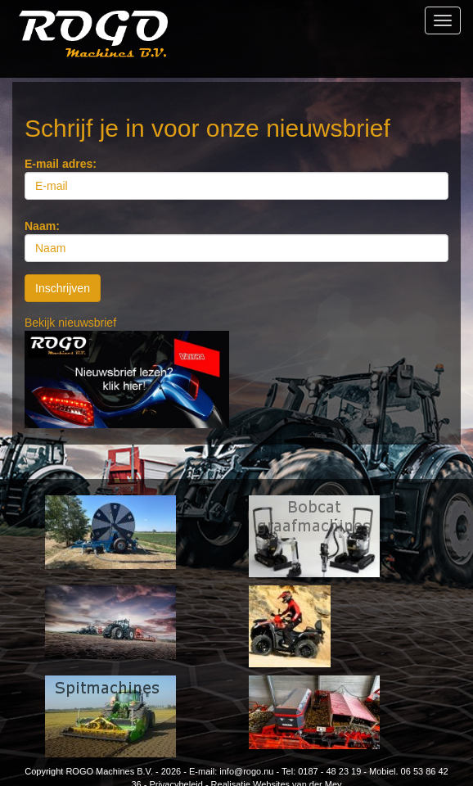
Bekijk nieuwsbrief (70, 322)
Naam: (42, 226)
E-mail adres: (61, 163)
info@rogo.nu (246, 771)
